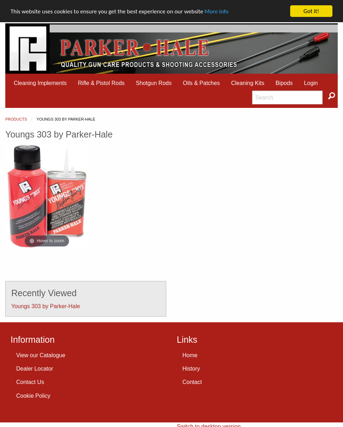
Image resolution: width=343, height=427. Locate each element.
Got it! (311, 11)
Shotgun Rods (154, 83)
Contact (192, 382)
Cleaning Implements (40, 83)
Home (190, 355)
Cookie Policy (33, 396)
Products (16, 119)
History (191, 369)
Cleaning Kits (247, 83)
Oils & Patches (201, 83)
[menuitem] (40, 83)
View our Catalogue (40, 355)
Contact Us (30, 382)
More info (217, 11)
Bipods (284, 83)
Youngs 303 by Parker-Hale (45, 306)
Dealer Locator (34, 369)
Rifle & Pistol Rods (101, 83)
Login (311, 83)
